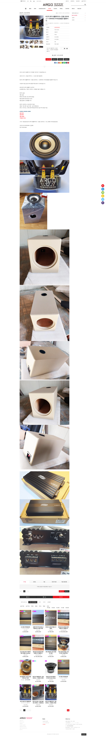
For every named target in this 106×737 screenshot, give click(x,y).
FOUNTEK (55, 8)
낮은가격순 (28, 606)
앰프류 (30, 8)
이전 (27, 597)
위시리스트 (61, 59)
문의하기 (21, 729)
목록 (61, 597)
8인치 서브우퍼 (74, 15)
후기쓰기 (62, 591)
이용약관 (21, 723)
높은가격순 (22, 606)
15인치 (44, 602)
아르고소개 (21, 720)
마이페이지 (84, 1)
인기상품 (62, 607)
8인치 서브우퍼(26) (32, 602)
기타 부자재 (67, 8)
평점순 (36, 606)
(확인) (78, 722)
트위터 (35, 8)
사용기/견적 (79, 8)
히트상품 (48, 607)
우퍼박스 (61, 8)
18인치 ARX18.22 (24, 602)
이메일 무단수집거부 (23, 726)
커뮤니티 (73, 8)
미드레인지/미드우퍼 (42, 8)
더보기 (67, 591)
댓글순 (44, 606)
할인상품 (67, 607)
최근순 (48, 606)
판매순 (32, 606)
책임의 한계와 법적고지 (23, 728)
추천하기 (67, 59)
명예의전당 (23, 1)
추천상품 (53, 607)
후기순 (40, 606)
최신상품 (57, 607)
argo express (39, 1)
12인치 (39, 602)
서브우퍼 (49, 8)
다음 (44, 597)
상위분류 (49, 602)
